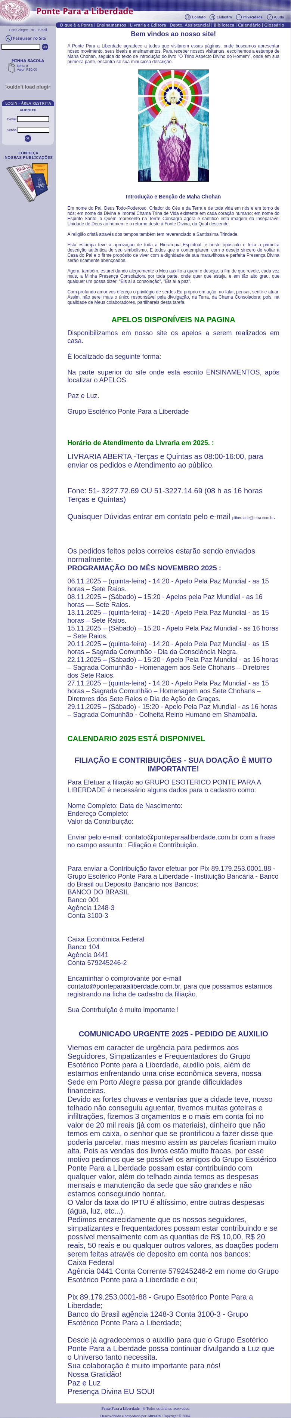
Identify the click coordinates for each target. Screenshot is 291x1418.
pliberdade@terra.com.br (253, 518)
